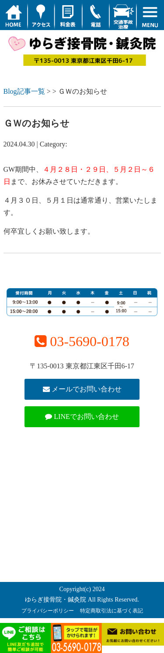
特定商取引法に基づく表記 (111, 611)
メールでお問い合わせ (82, 389)
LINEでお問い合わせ (82, 416)
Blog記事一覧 (24, 91)
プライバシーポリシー (47, 611)
